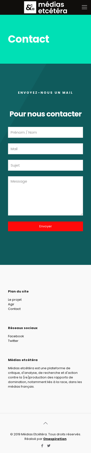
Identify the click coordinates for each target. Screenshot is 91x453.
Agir (11, 304)
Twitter (13, 340)
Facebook (16, 336)
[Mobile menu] (84, 7)
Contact (14, 309)
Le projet (15, 299)
